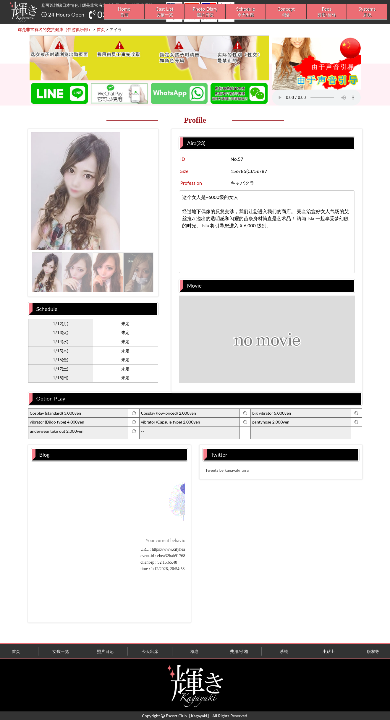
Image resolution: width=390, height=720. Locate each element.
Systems (367, 11)
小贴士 (328, 651)
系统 (284, 651)
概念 (194, 651)
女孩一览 (60, 651)
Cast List (165, 11)
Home (124, 11)
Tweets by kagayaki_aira (227, 470)
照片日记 (105, 651)
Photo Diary (205, 11)
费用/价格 (239, 651)
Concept (286, 11)
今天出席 (150, 651)
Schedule (246, 11)
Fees (327, 11)
